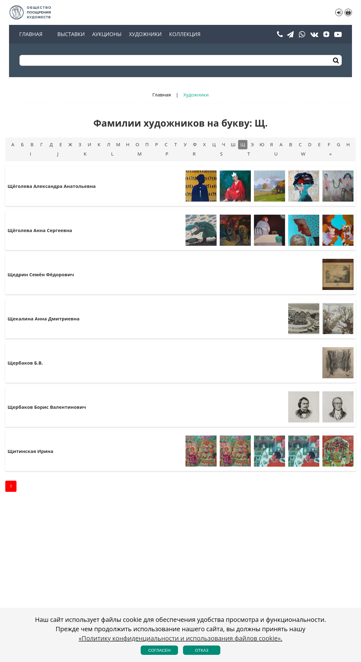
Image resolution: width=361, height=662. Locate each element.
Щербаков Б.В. (25, 363)
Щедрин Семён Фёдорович (40, 274)
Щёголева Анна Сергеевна (39, 230)
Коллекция (184, 34)
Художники (145, 34)
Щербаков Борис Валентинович (46, 407)
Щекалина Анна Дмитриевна (43, 318)
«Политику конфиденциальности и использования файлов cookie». (181, 638)
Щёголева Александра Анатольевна (51, 186)
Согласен (159, 650)
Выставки (71, 34)
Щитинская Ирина (30, 451)
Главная (30, 34)
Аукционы (106, 34)
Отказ (201, 650)
